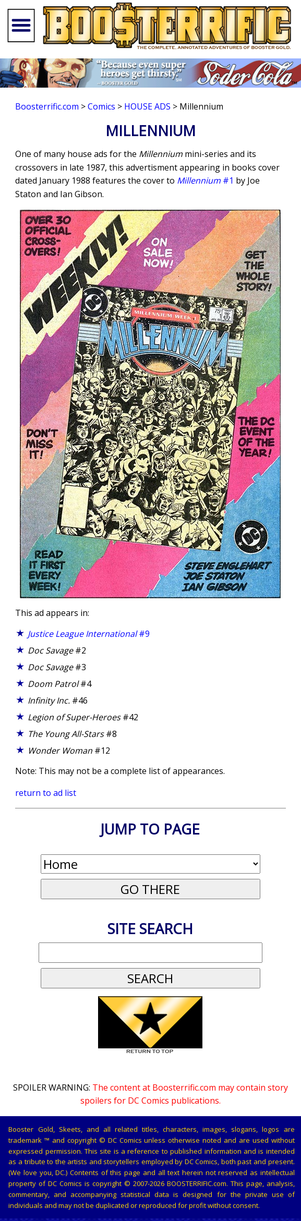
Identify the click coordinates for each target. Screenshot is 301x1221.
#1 (205, 180)
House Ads (147, 106)
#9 (89, 633)
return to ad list (45, 793)
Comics (101, 106)
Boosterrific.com (47, 106)
